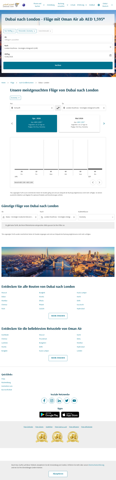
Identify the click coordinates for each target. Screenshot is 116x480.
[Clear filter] (36, 217)
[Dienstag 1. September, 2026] (95, 169)
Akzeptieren (58, 474)
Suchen (58, 65)
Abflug (7, 54)
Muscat (4, 293)
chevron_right (99, 182)
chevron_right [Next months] (104, 124)
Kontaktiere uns (7, 386)
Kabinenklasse (83, 212)
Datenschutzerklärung (96, 465)
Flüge (12, 83)
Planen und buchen (40, 4)
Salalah (41, 309)
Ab (5, 37)
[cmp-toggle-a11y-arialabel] (58, 108)
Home (4, 83)
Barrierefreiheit (7, 390)
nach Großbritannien (26, 83)
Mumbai (4, 301)
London (79, 351)
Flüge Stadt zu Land (61, 427)
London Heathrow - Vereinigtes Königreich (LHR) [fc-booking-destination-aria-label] (21, 48)
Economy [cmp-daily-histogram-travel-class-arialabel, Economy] (14, 98)
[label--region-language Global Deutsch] (105, 4)
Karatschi (80, 305)
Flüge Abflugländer (86, 427)
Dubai (4, 297)
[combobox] (32, 108)
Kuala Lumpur (82, 293)
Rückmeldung (6, 383)
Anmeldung (50, 5)
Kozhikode (5, 335)
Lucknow (5, 343)
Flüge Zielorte (39, 427)
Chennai (4, 305)
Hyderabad (80, 309)
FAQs (3, 379)
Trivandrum (43, 339)
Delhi (78, 301)
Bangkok (42, 293)
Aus (11, 104)
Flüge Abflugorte (74, 427)
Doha (79, 339)
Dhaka (41, 301)
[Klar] (110, 47)
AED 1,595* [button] (95, 19)
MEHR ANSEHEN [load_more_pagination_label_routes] (58, 316)
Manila (41, 297)
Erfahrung (82, 4)
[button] (26, 31)
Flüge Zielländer (28, 427)
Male (3, 309)
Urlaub (72, 5)
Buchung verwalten (64, 4)
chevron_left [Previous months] (12, 124)
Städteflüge (49, 427)
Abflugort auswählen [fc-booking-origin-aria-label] (11, 40)
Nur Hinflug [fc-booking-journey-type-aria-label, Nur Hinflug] (8, 31)
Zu (63, 104)
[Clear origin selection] (52, 108)
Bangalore (42, 343)
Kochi (79, 297)
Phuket (41, 305)
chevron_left (93, 182)
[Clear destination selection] (104, 108)
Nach (6, 46)
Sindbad (92, 5)
